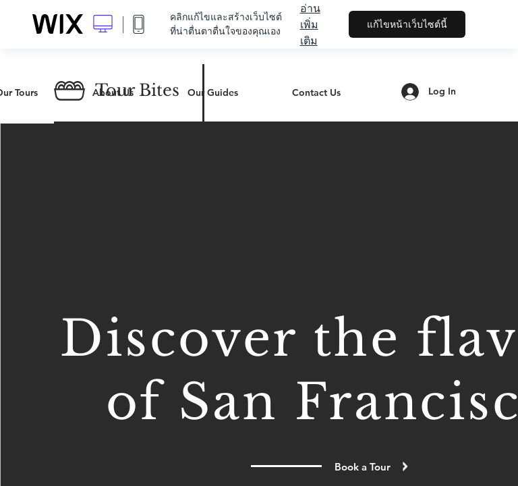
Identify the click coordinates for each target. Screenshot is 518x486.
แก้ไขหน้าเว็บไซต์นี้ (407, 24)
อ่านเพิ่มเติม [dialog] (310, 24)
